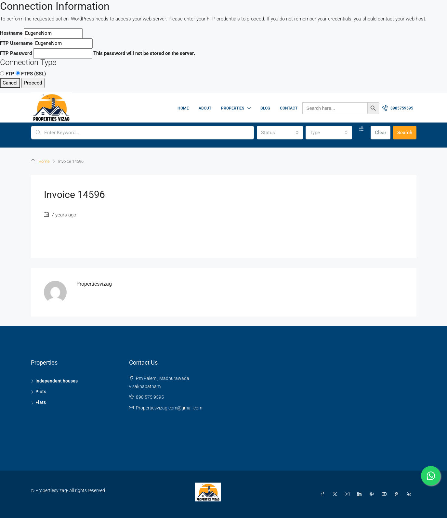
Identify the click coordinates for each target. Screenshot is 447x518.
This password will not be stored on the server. (97, 53)
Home (183, 108)
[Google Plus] (373, 494)
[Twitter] (336, 494)
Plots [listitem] (38, 391)
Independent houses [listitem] (54, 380)
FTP (7, 74)
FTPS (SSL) (31, 74)
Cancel (10, 83)
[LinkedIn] (360, 494)
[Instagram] (348, 494)
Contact (288, 108)
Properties (232, 108)
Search (404, 133)
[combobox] (280, 132)
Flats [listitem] (38, 402)
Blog (265, 108)
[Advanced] (361, 128)
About (205, 108)
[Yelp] (410, 494)
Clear (380, 133)
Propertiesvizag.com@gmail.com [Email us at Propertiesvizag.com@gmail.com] (169, 407)
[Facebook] (323, 494)
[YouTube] (385, 494)
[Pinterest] (397, 494)
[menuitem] (397, 108)
